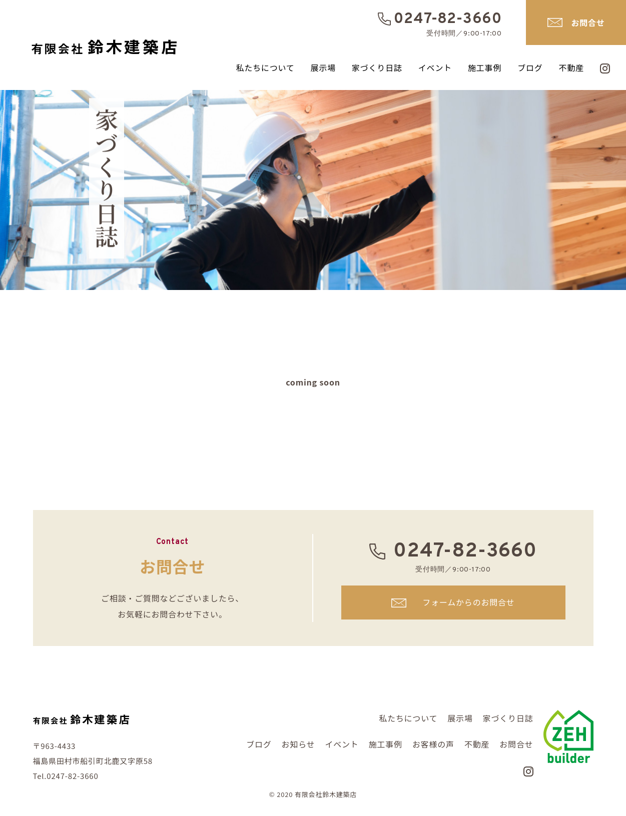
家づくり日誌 (377, 68)
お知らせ (298, 744)
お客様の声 (433, 744)
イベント (435, 68)
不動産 (571, 68)
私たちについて (265, 68)
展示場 (323, 68)
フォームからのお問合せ (468, 602)
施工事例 (484, 68)
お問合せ (587, 22)
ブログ (529, 68)
